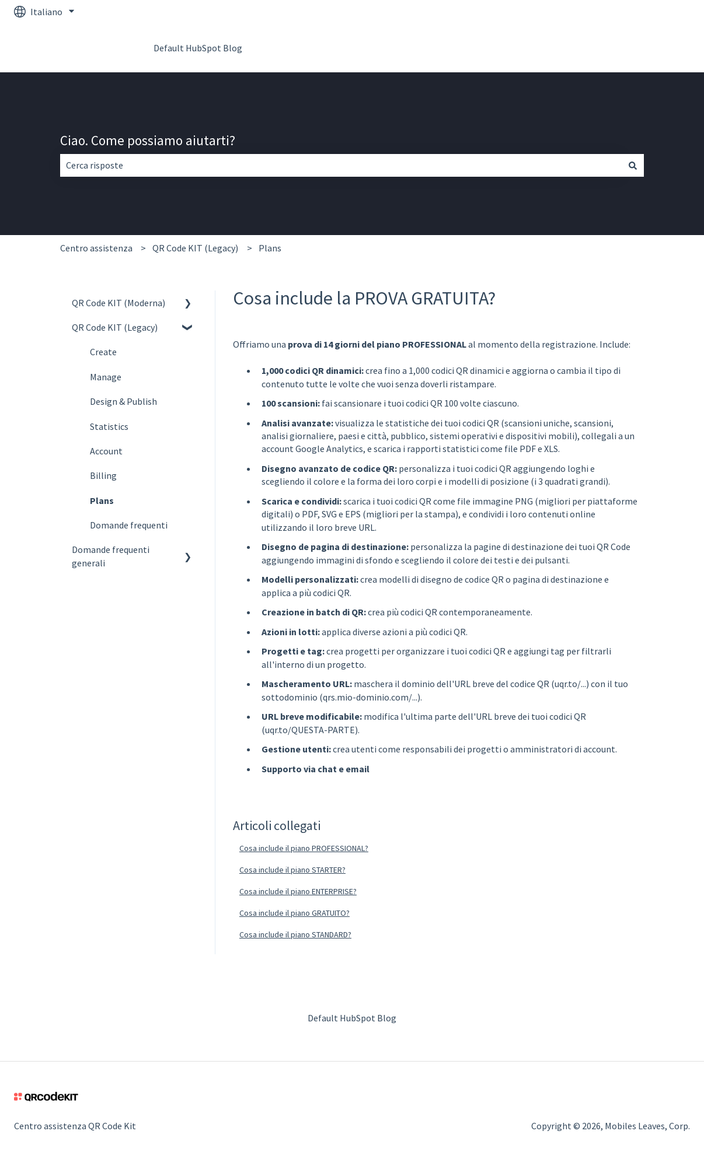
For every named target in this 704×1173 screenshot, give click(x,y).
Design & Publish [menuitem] (123, 401)
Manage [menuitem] (105, 377)
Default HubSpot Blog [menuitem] (352, 1018)
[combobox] (341, 165)
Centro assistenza (96, 248)
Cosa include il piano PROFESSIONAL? (303, 848)
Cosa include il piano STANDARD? (295, 934)
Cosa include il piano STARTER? (292, 869)
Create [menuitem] (103, 352)
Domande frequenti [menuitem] (129, 525)
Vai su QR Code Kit (642, 48)
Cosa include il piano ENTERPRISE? (298, 891)
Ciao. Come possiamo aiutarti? (147, 140)
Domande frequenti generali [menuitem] (110, 556)
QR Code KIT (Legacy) (195, 248)
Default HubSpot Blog (198, 48)
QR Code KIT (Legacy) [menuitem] (115, 327)
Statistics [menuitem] (109, 426)
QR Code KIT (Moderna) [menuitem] (118, 303)
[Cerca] (633, 165)
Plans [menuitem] (102, 500)
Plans (270, 248)
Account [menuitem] (106, 451)
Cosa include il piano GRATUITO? (294, 913)
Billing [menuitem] (103, 475)
